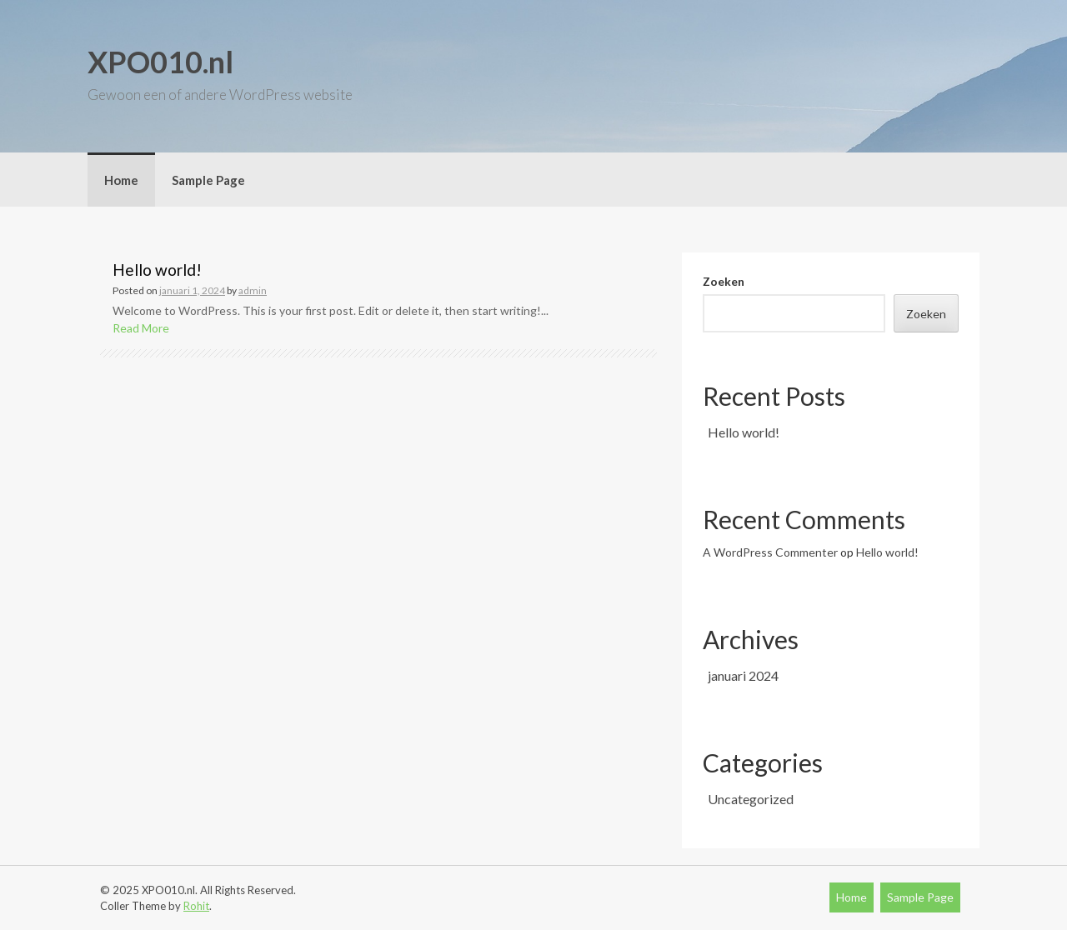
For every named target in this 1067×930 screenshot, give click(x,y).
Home (121, 180)
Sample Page (208, 180)
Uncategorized (751, 799)
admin (252, 290)
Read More (141, 328)
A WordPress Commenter (770, 552)
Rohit (196, 905)
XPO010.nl (160, 61)
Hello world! (157, 269)
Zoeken (723, 281)
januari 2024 (743, 675)
